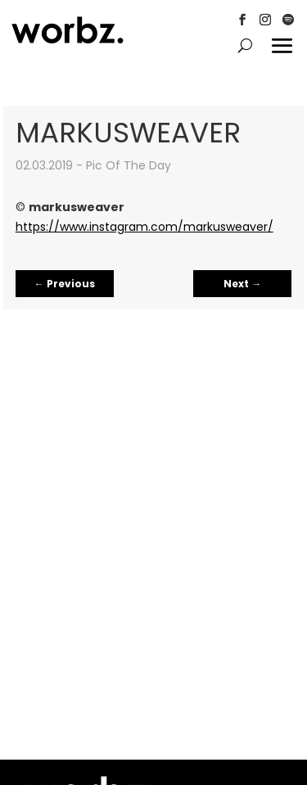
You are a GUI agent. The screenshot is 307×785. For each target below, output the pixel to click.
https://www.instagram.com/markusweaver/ (144, 227)
